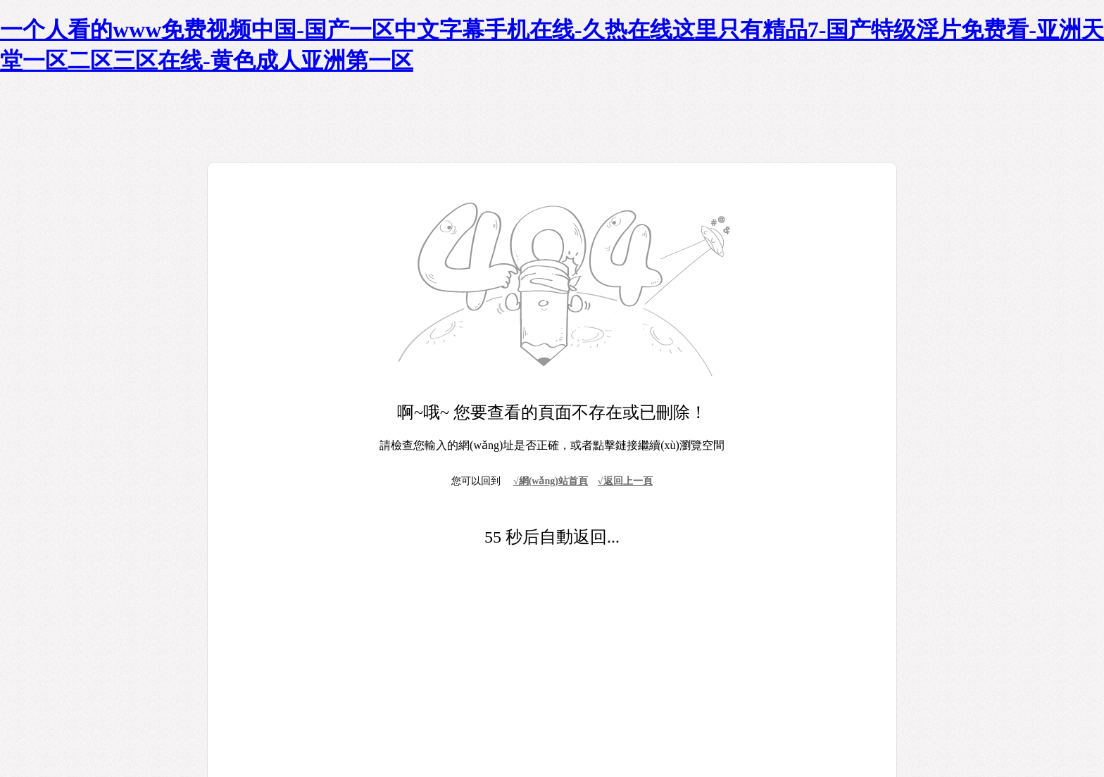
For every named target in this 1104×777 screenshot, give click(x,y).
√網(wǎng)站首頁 (550, 481)
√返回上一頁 (625, 481)
